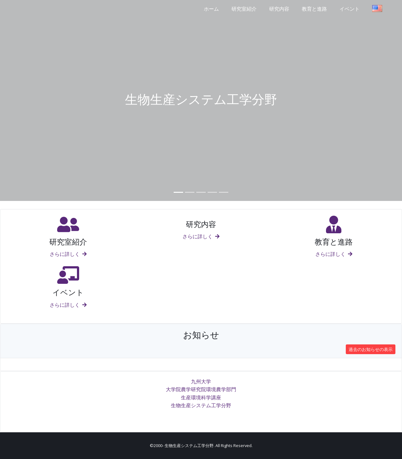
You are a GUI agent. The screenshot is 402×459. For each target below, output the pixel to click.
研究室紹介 (244, 8)
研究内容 (279, 8)
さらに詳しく (68, 254)
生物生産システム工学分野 (201, 405)
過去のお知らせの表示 (371, 349)
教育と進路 (314, 8)
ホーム (211, 8)
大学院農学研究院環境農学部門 (201, 389)
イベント (350, 8)
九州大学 (201, 381)
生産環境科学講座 (201, 397)
